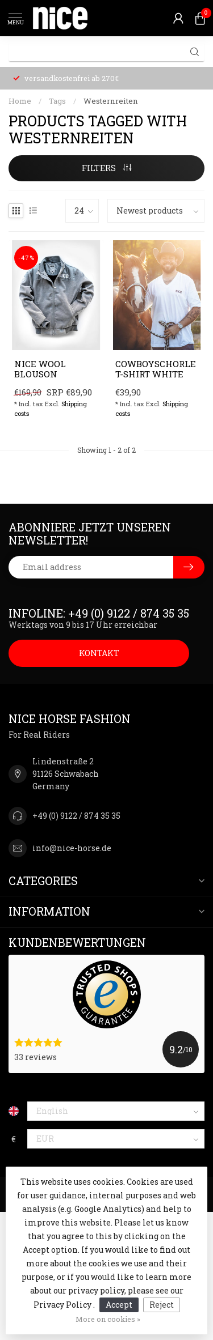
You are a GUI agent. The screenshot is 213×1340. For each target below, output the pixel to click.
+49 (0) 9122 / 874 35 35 (76, 815)
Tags (57, 101)
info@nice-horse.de (71, 848)
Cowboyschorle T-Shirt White (155, 369)
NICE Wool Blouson (40, 369)
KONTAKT (99, 653)
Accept (119, 1304)
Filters (106, 168)
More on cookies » (108, 1319)
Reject (161, 1304)
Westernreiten (110, 101)
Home (20, 101)
